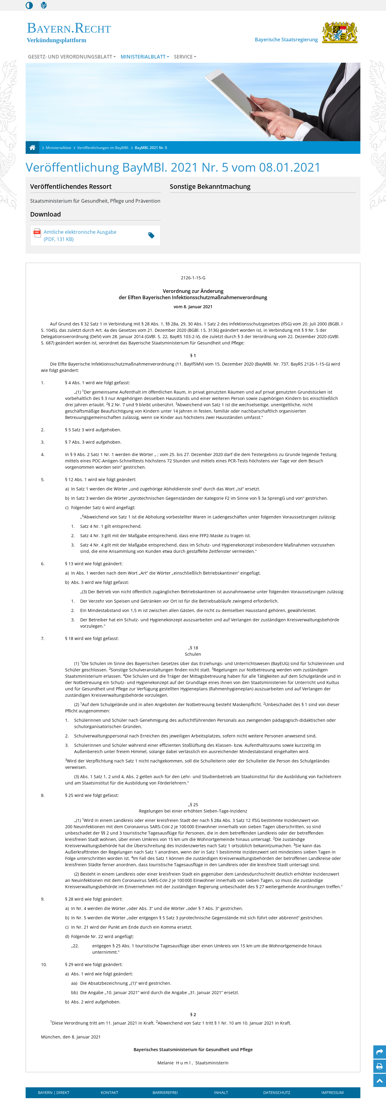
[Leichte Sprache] (43, 5)
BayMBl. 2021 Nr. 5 (151, 147)
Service (183, 56)
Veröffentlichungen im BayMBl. (103, 147)
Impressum (332, 1092)
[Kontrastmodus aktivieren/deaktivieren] (29, 5)
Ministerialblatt (143, 56)
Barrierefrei (165, 1092)
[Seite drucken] (379, 1066)
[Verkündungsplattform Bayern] (32, 147)
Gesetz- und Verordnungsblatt (70, 56)
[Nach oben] (379, 1080)
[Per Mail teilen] (379, 1052)
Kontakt (109, 1092)
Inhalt (221, 1092)
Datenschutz (276, 1092)
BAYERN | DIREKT (53, 1092)
